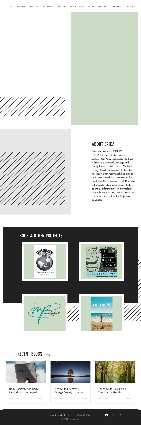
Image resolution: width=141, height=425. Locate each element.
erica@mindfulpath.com (60, 415)
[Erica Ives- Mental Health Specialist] (113, 415)
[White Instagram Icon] (120, 415)
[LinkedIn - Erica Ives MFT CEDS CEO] (106, 415)
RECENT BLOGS (29, 354)
